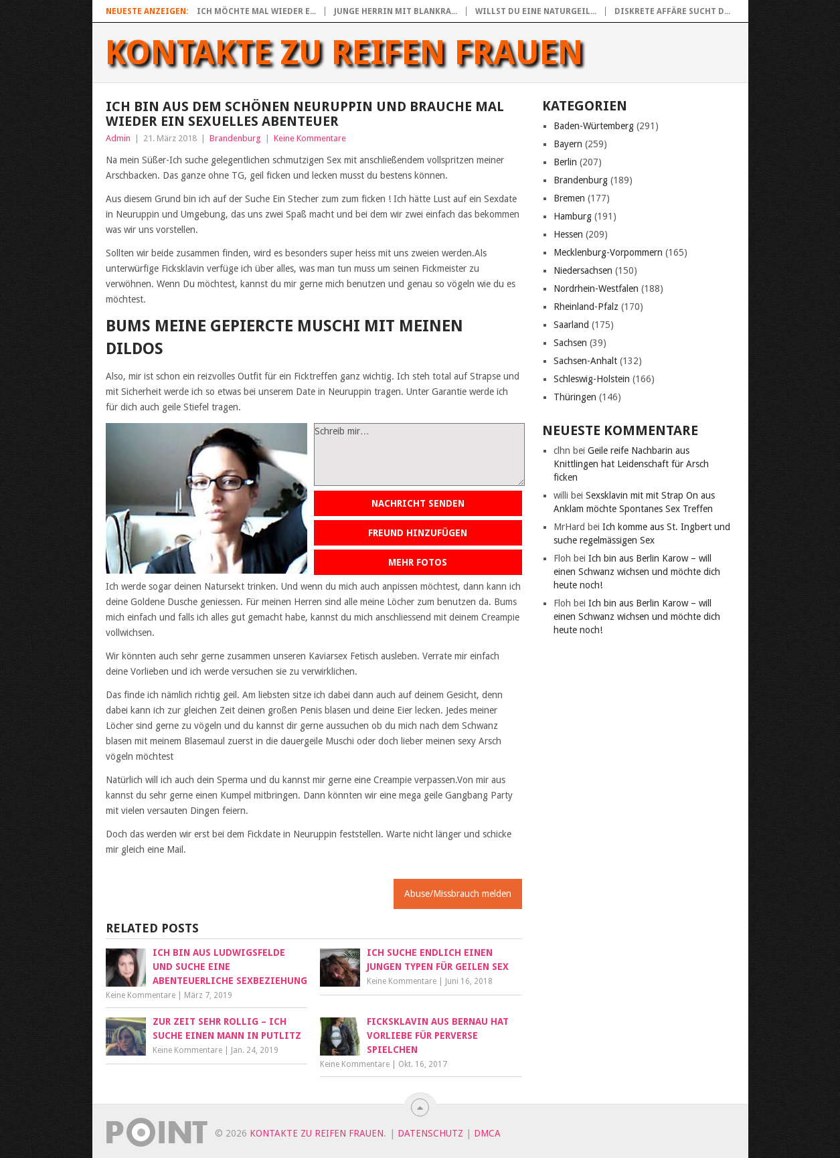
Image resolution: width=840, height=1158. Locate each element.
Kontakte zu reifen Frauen (344, 53)
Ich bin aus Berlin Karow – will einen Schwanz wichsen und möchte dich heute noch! (637, 571)
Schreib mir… (419, 454)
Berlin (565, 162)
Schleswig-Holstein (592, 379)
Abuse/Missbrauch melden (457, 893)
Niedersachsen (583, 270)
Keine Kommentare (310, 138)
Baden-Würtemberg (594, 125)
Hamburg (573, 216)
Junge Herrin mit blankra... (395, 11)
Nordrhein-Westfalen (596, 288)
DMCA (487, 1133)
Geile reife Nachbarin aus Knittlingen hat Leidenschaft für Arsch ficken (631, 464)
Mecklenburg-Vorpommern (608, 252)
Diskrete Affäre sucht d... (672, 11)
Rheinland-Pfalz (586, 306)
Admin (118, 138)
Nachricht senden (418, 503)
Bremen (569, 198)
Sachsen (570, 342)
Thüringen (575, 397)
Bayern (568, 144)
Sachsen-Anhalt (585, 360)
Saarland (571, 324)
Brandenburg (235, 138)
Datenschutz (430, 1133)
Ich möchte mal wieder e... (256, 11)
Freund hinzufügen (417, 532)
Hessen (568, 234)
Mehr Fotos (417, 562)
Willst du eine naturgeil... (535, 11)
